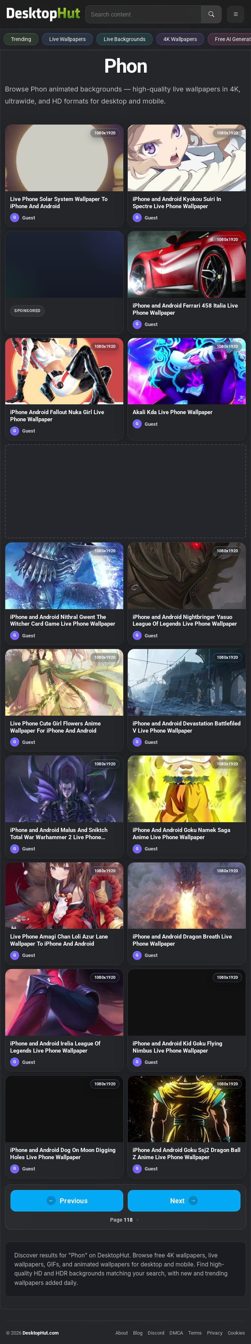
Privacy (214, 1333)
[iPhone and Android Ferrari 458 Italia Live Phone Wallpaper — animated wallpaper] (187, 282)
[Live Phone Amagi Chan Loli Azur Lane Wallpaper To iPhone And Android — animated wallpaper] (64, 913)
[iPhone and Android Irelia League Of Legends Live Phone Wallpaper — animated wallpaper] (64, 1020)
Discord (156, 1333)
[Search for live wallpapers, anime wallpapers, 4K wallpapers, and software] (143, 14)
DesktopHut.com (41, 1333)
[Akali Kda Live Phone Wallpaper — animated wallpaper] (187, 389)
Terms (195, 1333)
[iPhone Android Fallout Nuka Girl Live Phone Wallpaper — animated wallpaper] (64, 389)
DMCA (176, 1333)
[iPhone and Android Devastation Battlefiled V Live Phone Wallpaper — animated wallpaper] (187, 700)
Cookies (236, 1333)
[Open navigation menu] (235, 14)
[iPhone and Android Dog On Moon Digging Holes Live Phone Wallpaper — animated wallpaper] (64, 1127)
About (121, 1333)
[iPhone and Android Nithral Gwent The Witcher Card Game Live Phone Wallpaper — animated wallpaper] (64, 593)
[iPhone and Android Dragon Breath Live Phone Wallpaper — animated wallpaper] (187, 913)
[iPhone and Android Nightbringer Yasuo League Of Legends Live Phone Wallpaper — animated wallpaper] (187, 593)
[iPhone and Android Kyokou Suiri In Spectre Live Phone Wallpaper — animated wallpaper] (187, 176)
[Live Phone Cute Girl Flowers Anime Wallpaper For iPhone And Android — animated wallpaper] (64, 700)
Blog (137, 1333)
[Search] (211, 14)
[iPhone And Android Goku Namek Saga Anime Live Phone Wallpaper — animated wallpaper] (187, 807)
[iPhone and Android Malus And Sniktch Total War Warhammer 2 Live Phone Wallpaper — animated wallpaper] (64, 807)
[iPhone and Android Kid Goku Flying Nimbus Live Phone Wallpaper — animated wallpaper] (187, 1020)
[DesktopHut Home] (43, 14)
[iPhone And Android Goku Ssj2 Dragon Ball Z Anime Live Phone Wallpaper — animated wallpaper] (187, 1127)
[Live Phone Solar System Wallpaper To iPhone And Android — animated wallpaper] (64, 176)
